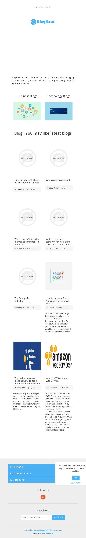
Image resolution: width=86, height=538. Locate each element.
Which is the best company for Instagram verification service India (58, 242)
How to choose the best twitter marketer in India (27, 181)
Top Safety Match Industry (23, 299)
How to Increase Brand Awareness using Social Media (58, 301)
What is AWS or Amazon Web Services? (58, 379)
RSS (43, 497)
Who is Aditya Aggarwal (58, 180)
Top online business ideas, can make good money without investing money (27, 382)
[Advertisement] (43, 52)
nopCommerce (47, 534)
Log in (47, 8)
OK (75, 478)
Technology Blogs (58, 96)
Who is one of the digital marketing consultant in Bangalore (27, 242)
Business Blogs (27, 96)
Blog (18, 133)
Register (39, 8)
